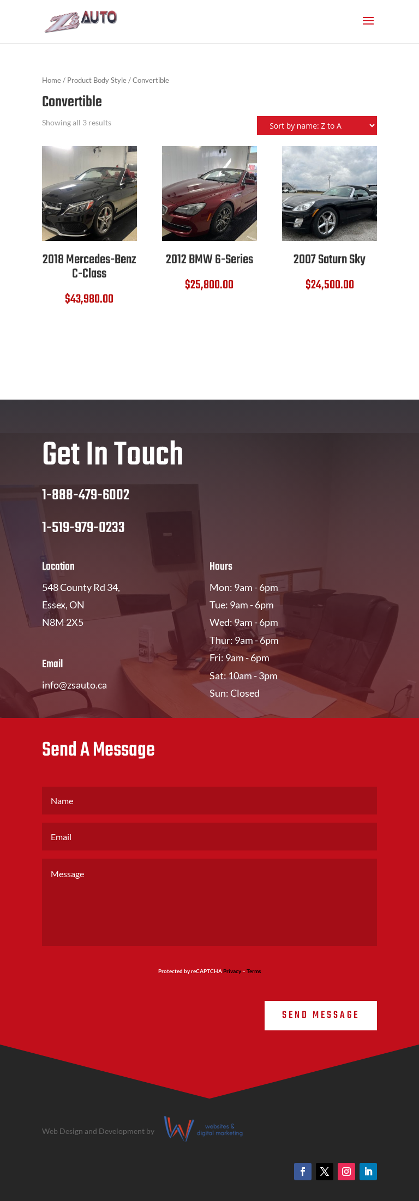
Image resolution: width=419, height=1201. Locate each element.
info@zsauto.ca (74, 685)
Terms (254, 971)
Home (51, 80)
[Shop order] (317, 125)
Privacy (232, 971)
